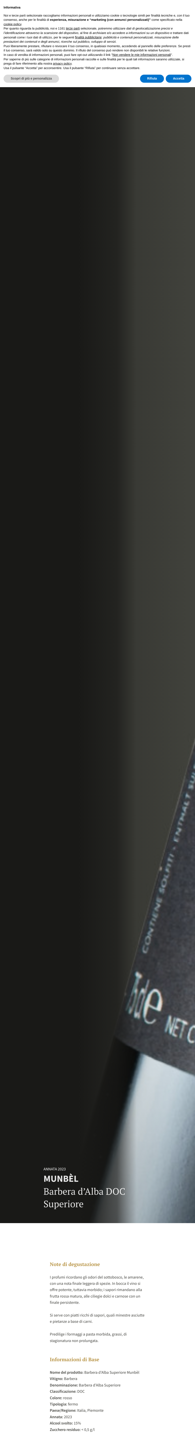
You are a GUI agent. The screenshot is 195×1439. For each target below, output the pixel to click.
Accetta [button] (178, 78)
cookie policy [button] (12, 24)
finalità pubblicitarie (88, 37)
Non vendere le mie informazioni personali (141, 55)
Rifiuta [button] (152, 78)
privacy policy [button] (62, 63)
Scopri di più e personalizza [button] (31, 78)
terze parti (73, 28)
